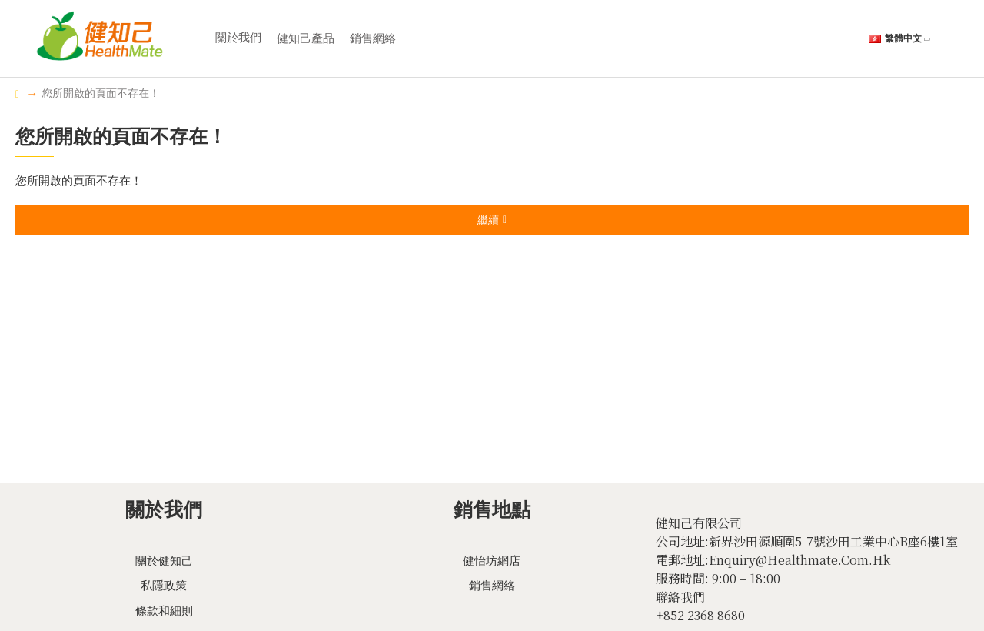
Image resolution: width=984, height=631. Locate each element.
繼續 (488, 220)
